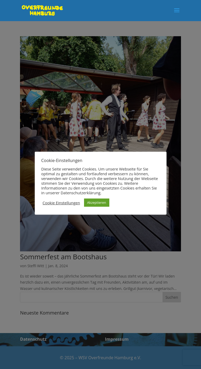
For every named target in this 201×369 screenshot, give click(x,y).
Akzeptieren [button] (96, 202)
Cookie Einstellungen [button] (61, 202)
